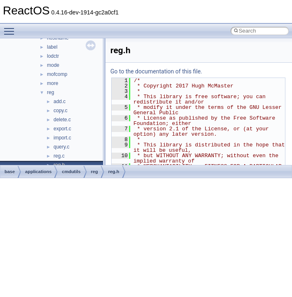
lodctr (53, 56)
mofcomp (57, 74)
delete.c (62, 120)
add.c (59, 101)
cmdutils (71, 171)
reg (50, 92)
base (10, 171)
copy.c (61, 110)
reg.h (113, 171)
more (52, 83)
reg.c (59, 156)
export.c (62, 129)
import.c (62, 138)
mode (53, 65)
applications (38, 171)
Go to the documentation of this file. (156, 71)
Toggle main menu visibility (11, 28)
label (52, 47)
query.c (61, 147)
